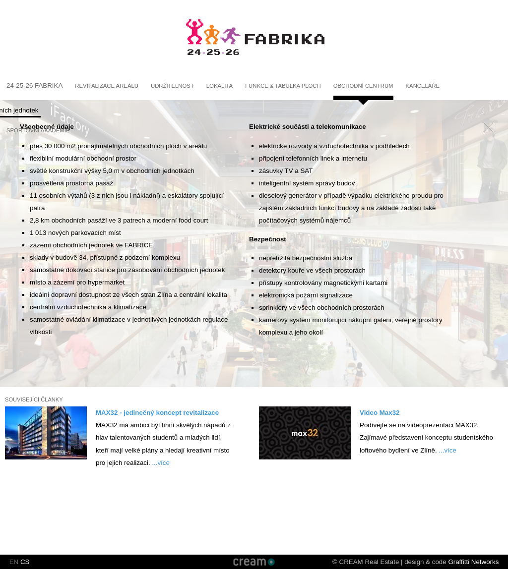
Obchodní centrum (363, 86)
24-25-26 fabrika (34, 85)
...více (161, 462)
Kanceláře (423, 86)
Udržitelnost (172, 86)
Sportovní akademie (37, 130)
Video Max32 (380, 412)
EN (14, 562)
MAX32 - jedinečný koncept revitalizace (157, 412)
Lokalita (219, 86)
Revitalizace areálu (106, 86)
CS (25, 562)
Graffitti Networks (473, 562)
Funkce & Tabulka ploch (283, 86)
